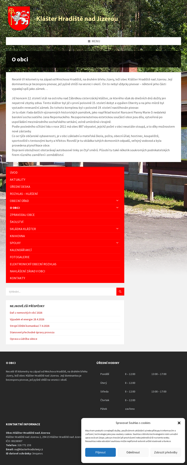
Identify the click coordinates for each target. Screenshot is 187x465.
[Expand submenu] (117, 201)
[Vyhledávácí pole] (55, 292)
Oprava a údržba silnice (23, 339)
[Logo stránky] (63, 29)
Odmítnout (133, 452)
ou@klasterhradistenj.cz (28, 449)
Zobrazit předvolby (165, 452)
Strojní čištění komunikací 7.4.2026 (29, 326)
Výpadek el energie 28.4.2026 (27, 319)
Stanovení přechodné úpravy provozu (32, 332)
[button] (179, 423)
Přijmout (100, 452)
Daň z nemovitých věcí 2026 (26, 312)
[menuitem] (65, 172)
